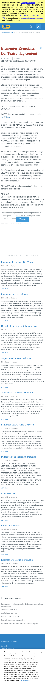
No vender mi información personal (13, 663)
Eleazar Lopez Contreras (10, 616)
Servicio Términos (7, 649)
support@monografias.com (32, 18)
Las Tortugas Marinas (9, 613)
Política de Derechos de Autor (12, 655)
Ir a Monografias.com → (10, 669)
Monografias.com (28, 3)
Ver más (22, 219)
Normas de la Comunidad (10, 657)
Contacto (4, 646)
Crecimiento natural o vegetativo (12, 620)
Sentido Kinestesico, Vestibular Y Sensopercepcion (19, 624)
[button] (41, 51)
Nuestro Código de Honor (10, 660)
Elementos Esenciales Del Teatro (28, 32)
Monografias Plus (7, 32)
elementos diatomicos (9, 609)
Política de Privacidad (9, 652)
